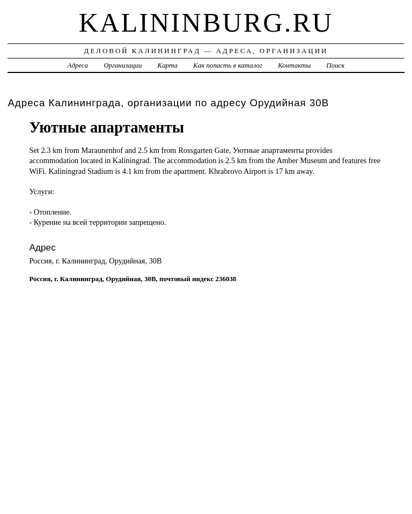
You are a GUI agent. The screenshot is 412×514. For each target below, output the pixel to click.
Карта (168, 65)
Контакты (294, 65)
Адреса (78, 65)
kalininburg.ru (206, 23)
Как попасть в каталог (227, 65)
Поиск (335, 65)
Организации (123, 65)
